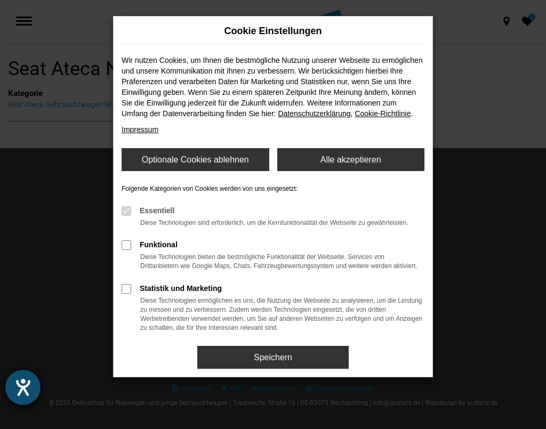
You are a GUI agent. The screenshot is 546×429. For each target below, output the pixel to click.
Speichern (273, 357)
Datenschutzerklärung (314, 113)
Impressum (140, 129)
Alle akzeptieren (350, 159)
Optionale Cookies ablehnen (195, 159)
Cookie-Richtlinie (383, 113)
